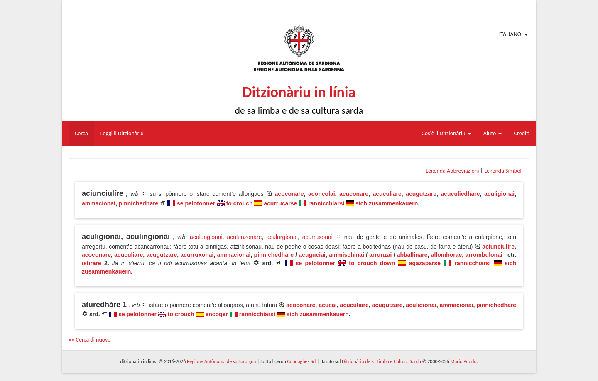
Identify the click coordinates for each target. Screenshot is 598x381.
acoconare (289, 193)
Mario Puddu (463, 361)
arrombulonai (483, 255)
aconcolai (321, 193)
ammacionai (98, 203)
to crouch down (372, 263)
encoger (216, 314)
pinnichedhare (139, 203)
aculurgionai (282, 237)
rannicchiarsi (326, 203)
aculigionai (499, 193)
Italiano (510, 34)
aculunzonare (244, 237)
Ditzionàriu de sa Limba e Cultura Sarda (381, 361)
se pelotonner (196, 203)
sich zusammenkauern (386, 203)
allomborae (446, 255)
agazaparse (425, 263)
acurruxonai (317, 237)
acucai (328, 305)
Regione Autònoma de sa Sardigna (221, 361)
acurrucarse (280, 203)
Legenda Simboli (503, 170)
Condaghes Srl (301, 361)
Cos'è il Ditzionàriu (446, 133)
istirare (91, 263)
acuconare (353, 193)
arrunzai (380, 255)
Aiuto (492, 133)
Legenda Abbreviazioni (452, 170)
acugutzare (421, 193)
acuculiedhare (460, 193)
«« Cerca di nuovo (90, 339)
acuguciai (312, 255)
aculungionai (206, 237)
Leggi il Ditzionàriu (122, 133)
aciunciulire (498, 246)
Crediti (522, 133)
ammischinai (346, 255)
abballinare (412, 255)
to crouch (239, 203)
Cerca (81, 133)
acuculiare (387, 193)
